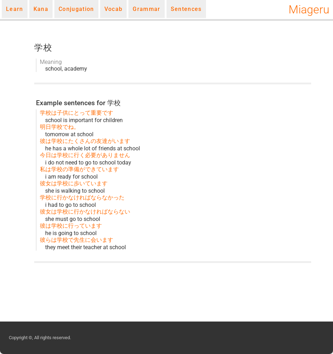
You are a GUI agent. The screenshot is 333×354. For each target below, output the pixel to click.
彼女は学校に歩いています (74, 183)
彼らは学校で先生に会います (76, 239)
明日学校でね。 (59, 127)
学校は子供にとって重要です (76, 112)
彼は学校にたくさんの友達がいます (85, 141)
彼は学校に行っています (71, 225)
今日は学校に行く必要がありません (85, 155)
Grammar (146, 9)
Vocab (113, 9)
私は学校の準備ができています (79, 169)
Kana (41, 9)
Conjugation (76, 9)
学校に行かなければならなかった (82, 197)
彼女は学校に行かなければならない (85, 211)
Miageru (309, 9)
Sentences (186, 9)
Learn (14, 9)
